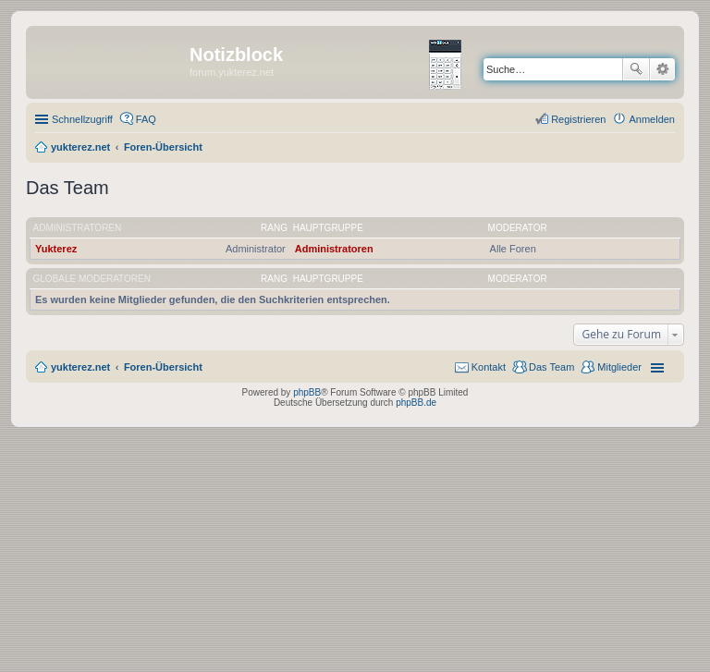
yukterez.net (80, 367)
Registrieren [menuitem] (578, 119)
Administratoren (77, 228)
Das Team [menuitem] (551, 367)
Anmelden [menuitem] (652, 119)
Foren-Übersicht (163, 367)
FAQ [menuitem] (146, 119)
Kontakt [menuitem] (488, 367)
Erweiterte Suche (662, 69)
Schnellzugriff (82, 119)
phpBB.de (416, 402)
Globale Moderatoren (92, 279)
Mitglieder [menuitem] (619, 367)
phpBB (307, 392)
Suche (636, 69)
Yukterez (56, 248)
